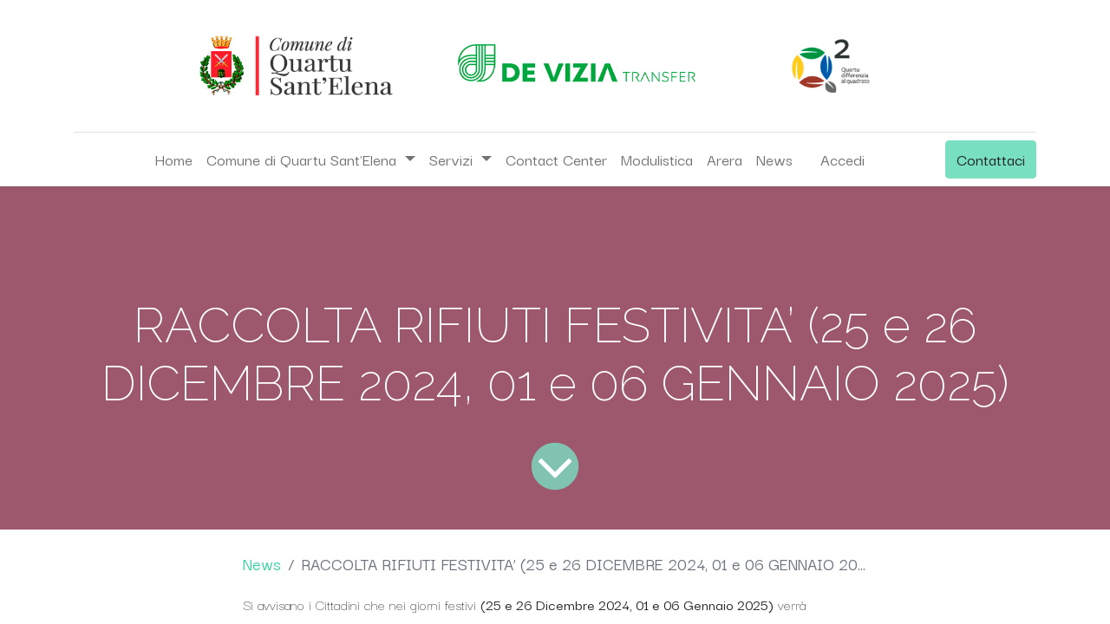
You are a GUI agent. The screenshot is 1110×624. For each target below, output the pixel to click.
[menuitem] (173, 159)
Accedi (842, 159)
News (262, 563)
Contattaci (991, 159)
